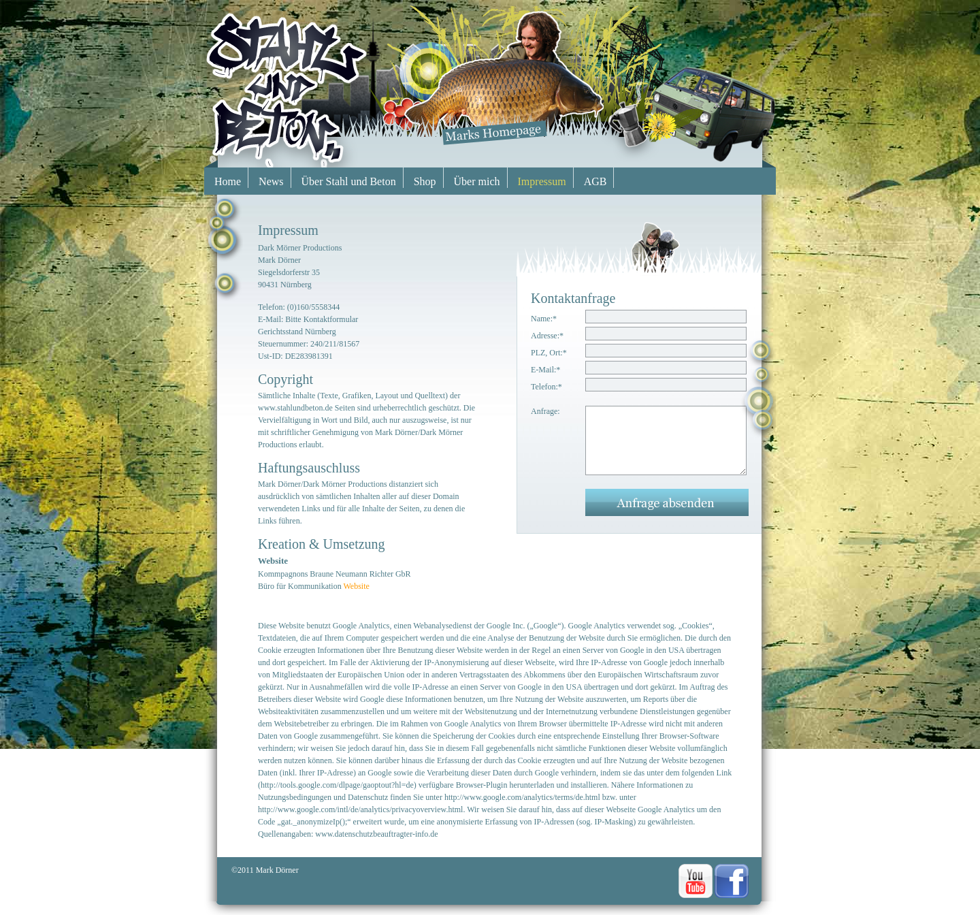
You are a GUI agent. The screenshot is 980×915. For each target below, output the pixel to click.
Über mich (477, 181)
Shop (425, 181)
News (271, 181)
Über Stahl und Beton (348, 181)
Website (356, 586)
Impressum (542, 181)
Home (227, 181)
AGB (595, 181)
